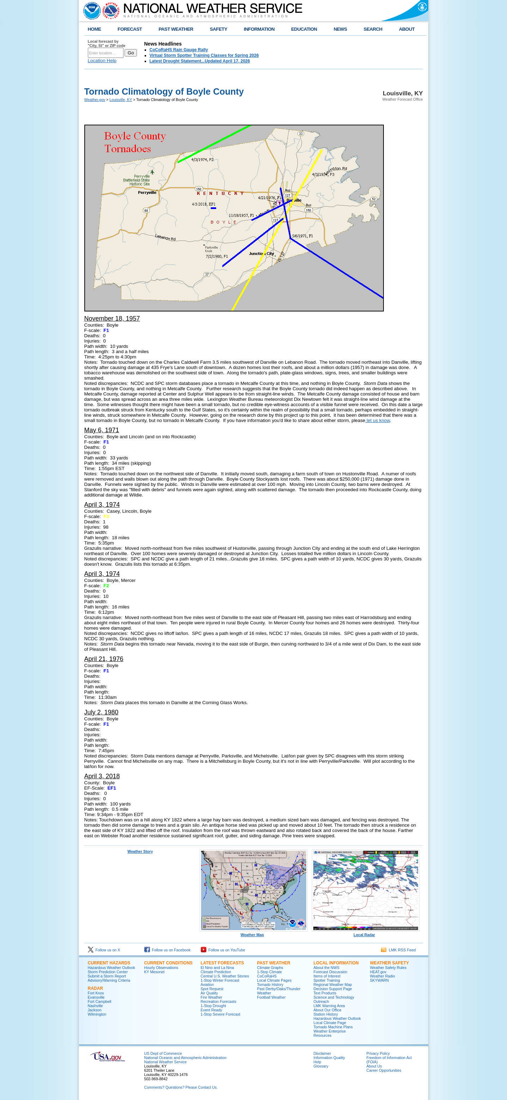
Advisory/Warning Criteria (109, 980)
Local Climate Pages (274, 980)
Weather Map (254, 933)
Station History (326, 1014)
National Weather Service (165, 1062)
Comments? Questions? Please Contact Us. (181, 1087)
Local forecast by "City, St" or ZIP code (107, 43)
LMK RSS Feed (398, 950)
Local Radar (366, 933)
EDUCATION (304, 29)
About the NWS (326, 967)
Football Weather (271, 997)
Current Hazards (109, 963)
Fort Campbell (99, 1001)
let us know (378, 420)
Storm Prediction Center (108, 972)
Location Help (102, 60)
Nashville (95, 1006)
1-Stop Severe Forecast (221, 1014)
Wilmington (97, 1014)
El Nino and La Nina (217, 967)
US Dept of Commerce (163, 1053)
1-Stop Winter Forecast (220, 980)
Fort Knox (96, 993)
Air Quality (209, 993)
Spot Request (212, 989)
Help (317, 1062)
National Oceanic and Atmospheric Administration (185, 1058)
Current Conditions (168, 963)
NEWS (340, 29)
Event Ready (211, 1010)
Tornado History (270, 984)
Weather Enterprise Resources (330, 1033)
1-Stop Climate (269, 972)
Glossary (321, 1066)
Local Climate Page (330, 1023)
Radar (95, 988)
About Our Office (328, 1010)
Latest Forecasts (222, 963)
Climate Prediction (216, 972)
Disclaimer (322, 1053)
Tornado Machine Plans (333, 1027)
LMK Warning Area (329, 1006)
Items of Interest (327, 976)
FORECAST (129, 29)
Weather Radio (382, 976)
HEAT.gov (378, 972)
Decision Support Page (333, 989)
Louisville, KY (120, 99)
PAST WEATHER (175, 29)
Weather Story (140, 851)
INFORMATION (259, 29)
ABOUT (407, 29)
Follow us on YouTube (223, 950)
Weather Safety (389, 963)
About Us (374, 1066)
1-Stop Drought (213, 1006)
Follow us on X (104, 950)
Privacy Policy (378, 1053)
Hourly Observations (161, 967)
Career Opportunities (384, 1070)
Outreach (321, 1001)
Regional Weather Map (333, 984)
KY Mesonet (154, 972)
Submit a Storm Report (107, 976)
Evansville (96, 997)
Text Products (325, 993)
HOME (94, 29)
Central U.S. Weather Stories (225, 976)
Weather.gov (94, 99)
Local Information (336, 963)
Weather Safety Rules (388, 967)
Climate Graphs (270, 967)
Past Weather (273, 963)
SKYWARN (379, 980)
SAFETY (218, 29)
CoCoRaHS (267, 976)
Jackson (95, 1010)
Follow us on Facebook (167, 950)
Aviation (207, 984)
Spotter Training (327, 980)
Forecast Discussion (331, 972)
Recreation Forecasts (218, 1001)
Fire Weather (211, 997)
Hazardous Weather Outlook (111, 967)
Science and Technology (334, 997)
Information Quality (329, 1058)
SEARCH (373, 29)
